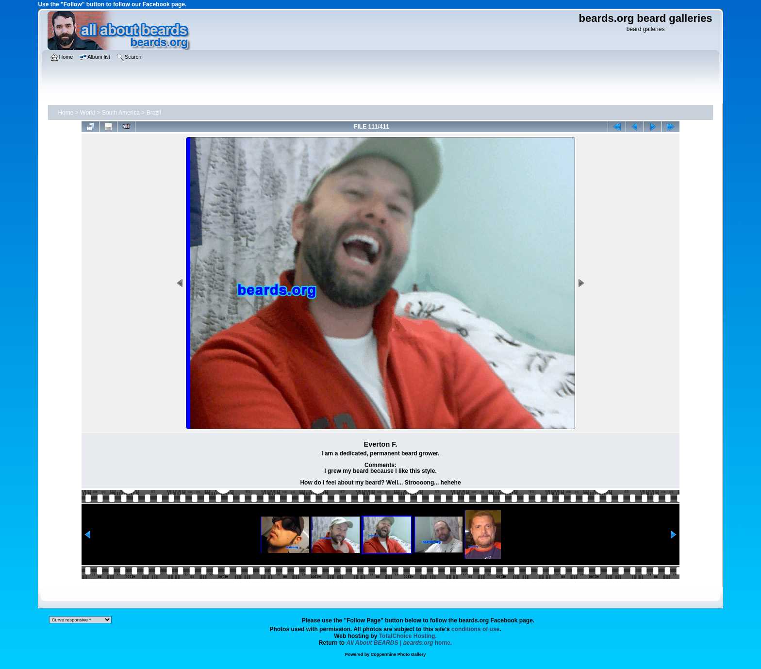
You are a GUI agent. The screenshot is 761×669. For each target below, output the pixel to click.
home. (399, 642)
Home (65, 112)
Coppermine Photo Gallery (398, 654)
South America (121, 112)
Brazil (154, 112)
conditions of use (475, 629)
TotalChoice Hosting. (408, 636)
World (87, 112)
